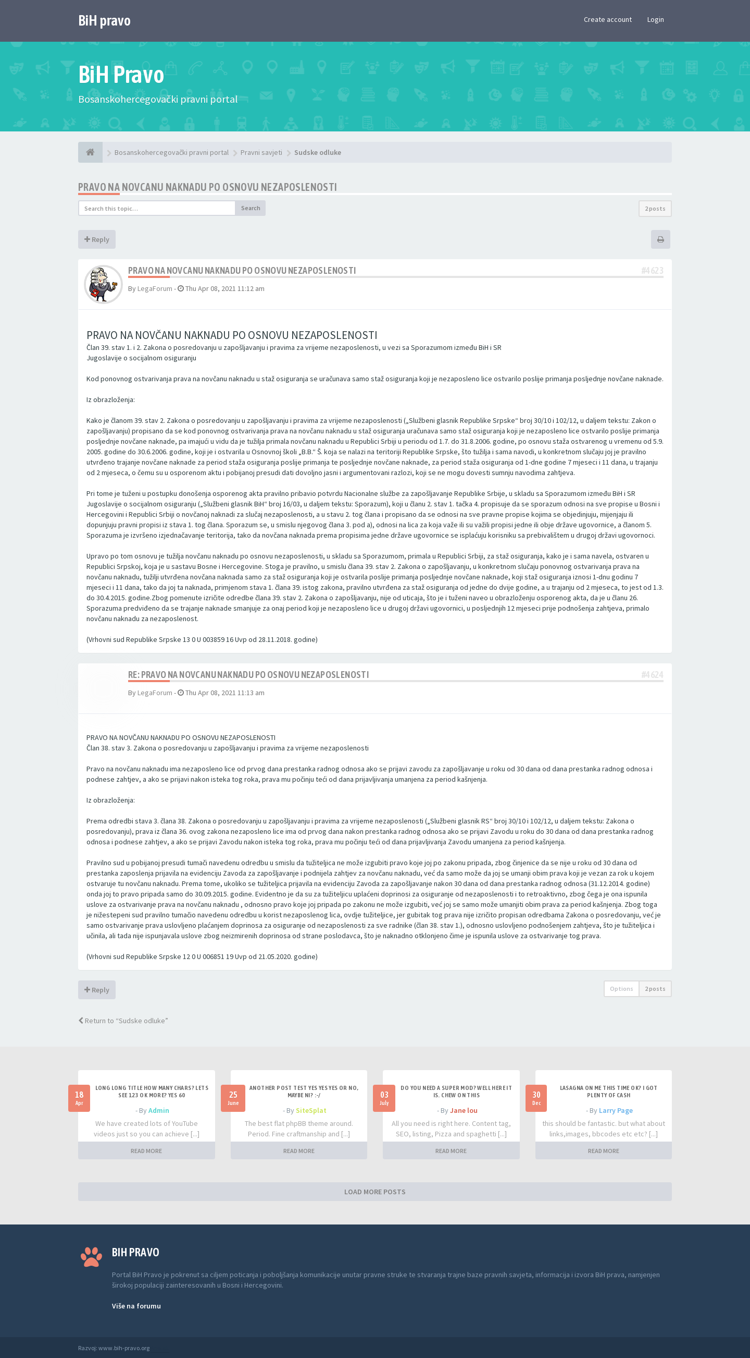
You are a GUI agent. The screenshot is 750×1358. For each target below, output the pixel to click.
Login (655, 19)
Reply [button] (96, 239)
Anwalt (160, 1348)
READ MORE (146, 1151)
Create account (608, 19)
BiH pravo (104, 20)
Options (621, 988)
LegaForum (155, 288)
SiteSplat (311, 1110)
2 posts (655, 208)
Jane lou (464, 1110)
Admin (158, 1110)
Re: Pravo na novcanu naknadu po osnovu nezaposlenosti (248, 674)
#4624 (653, 674)
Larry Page (616, 1110)
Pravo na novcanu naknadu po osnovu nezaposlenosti (208, 187)
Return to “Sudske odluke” (123, 1020)
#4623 (653, 270)
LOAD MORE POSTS (375, 1191)
